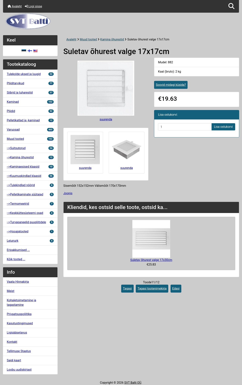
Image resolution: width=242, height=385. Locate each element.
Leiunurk (30, 240)
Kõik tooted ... (16, 259)
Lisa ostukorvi (223, 127)
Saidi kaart (14, 360)
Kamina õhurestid (112, 39)
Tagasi (127, 288)
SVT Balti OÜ (132, 382)
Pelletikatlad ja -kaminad (30, 120)
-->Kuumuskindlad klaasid (30, 176)
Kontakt (12, 342)
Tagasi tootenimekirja (151, 288)
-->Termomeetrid (30, 203)
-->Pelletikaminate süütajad (30, 194)
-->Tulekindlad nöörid (30, 185)
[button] (231, 6)
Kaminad (30, 102)
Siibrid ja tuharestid (30, 92)
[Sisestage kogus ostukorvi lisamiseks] (185, 126)
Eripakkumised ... (18, 250)
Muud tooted (88, 39)
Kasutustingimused (20, 323)
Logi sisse (33, 6)
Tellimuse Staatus (19, 351)
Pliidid (30, 111)
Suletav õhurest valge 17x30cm (151, 260)
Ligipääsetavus (17, 332)
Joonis (67, 193)
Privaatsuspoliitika (19, 314)
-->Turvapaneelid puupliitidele (30, 222)
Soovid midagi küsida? (171, 85)
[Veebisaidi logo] (121, 21)
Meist (10, 291)
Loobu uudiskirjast (19, 369)
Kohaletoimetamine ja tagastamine (21, 302)
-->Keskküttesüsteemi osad (30, 213)
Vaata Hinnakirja (18, 282)
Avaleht (15, 6)
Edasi (176, 288)
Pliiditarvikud (30, 83)
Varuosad (30, 129)
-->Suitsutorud (30, 148)
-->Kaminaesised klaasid (30, 166)
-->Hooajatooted (30, 231)
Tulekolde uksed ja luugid (30, 74)
